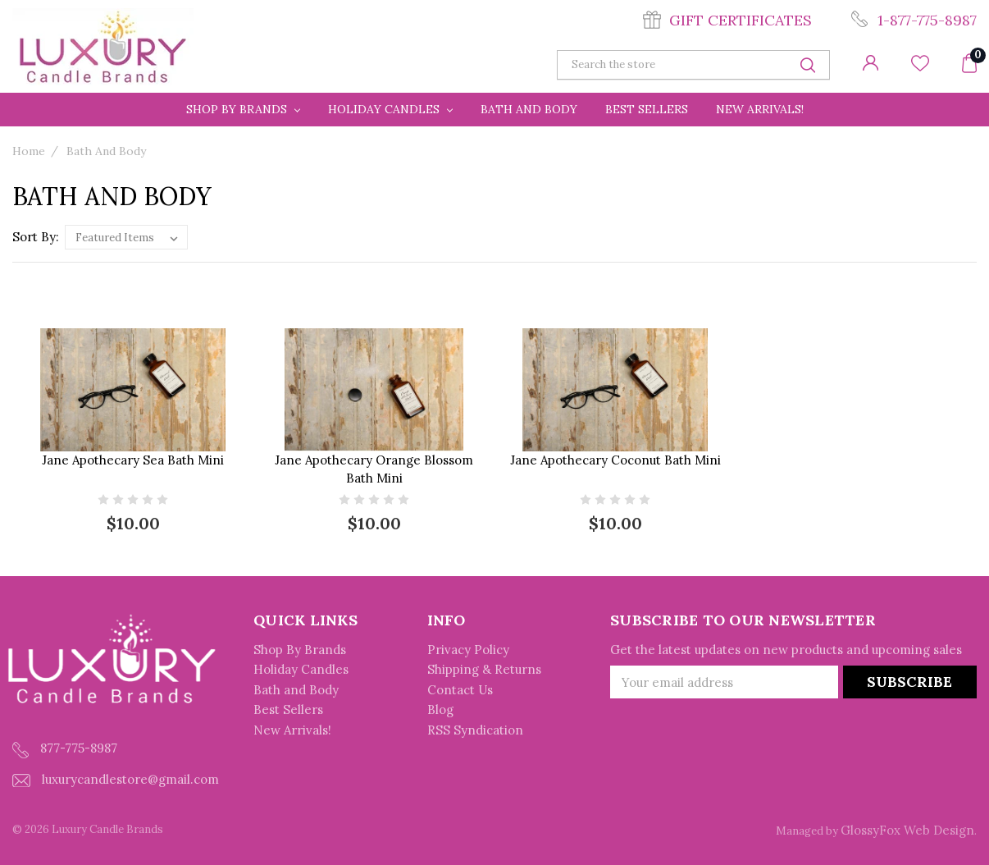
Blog (440, 709)
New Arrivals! (760, 109)
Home (28, 151)
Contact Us (460, 690)
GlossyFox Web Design (907, 830)
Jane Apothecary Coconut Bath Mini (615, 460)
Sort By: (35, 237)
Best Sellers (646, 109)
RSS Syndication (475, 730)
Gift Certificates (740, 20)
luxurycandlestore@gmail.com (115, 779)
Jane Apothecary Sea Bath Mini (133, 460)
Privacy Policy (468, 649)
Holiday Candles (390, 109)
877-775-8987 (64, 748)
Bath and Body (529, 109)
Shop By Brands (243, 109)
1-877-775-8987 (927, 20)
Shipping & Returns (484, 669)
